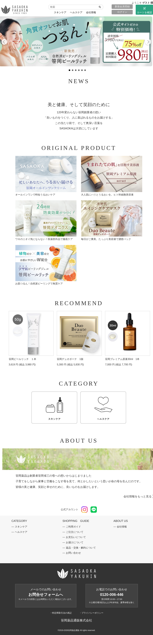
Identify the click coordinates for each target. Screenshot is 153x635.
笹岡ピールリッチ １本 (22, 359)
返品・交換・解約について (81, 547)
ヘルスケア (76, 12)
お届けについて (74, 542)
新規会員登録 (122, 6)
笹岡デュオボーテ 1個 (70, 359)
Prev (4, 42)
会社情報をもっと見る (137, 496)
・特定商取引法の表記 (61, 613)
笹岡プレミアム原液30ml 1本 (122, 359)
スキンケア (60, 12)
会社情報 (91, 12)
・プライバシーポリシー (91, 613)
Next (147, 42)
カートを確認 (144, 10)
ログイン (122, 12)
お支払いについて (76, 537)
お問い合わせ (73, 553)
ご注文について (74, 532)
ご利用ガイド (73, 526)
